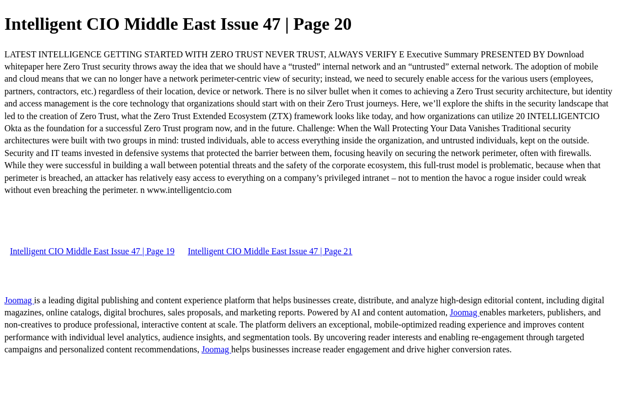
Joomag (19, 300)
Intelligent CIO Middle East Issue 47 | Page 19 (92, 251)
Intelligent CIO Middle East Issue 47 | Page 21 (270, 251)
